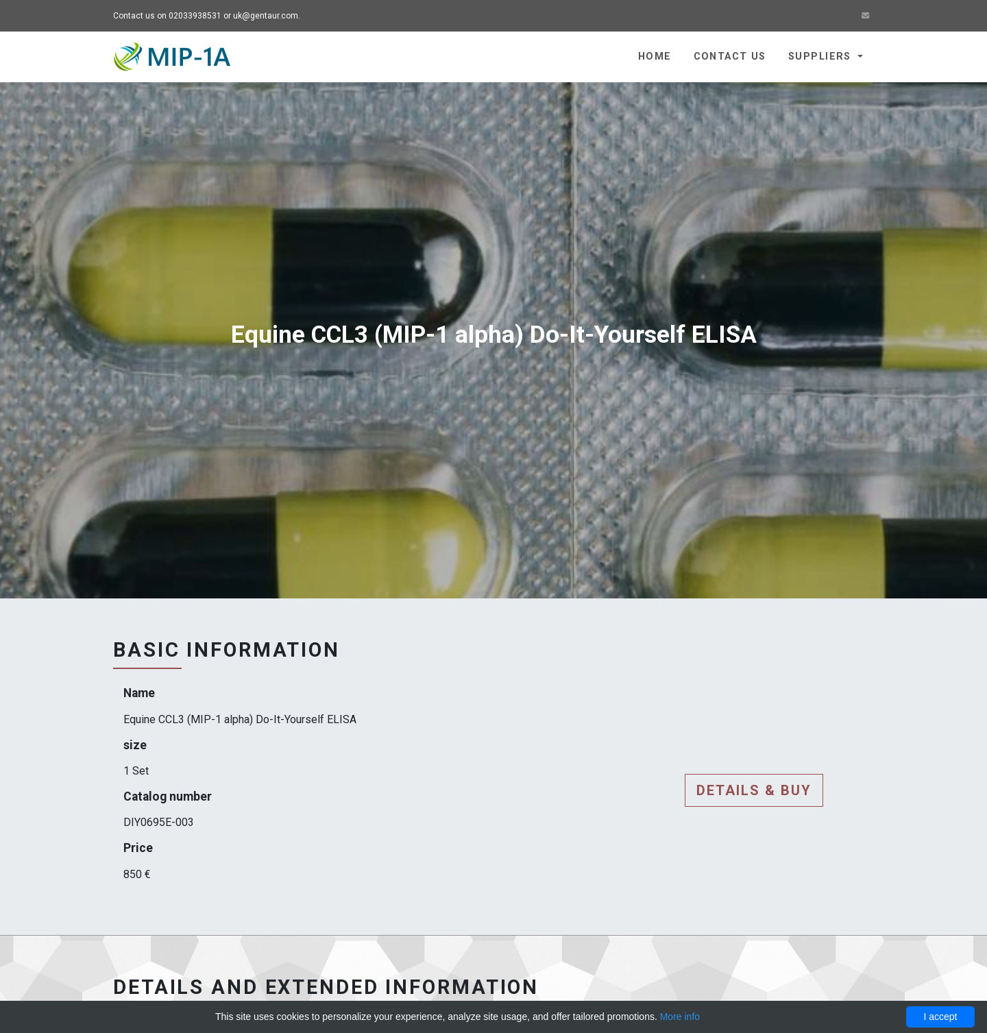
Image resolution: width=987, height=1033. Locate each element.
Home (655, 56)
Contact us (730, 56)
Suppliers (821, 56)
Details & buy (754, 790)
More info (680, 1016)
